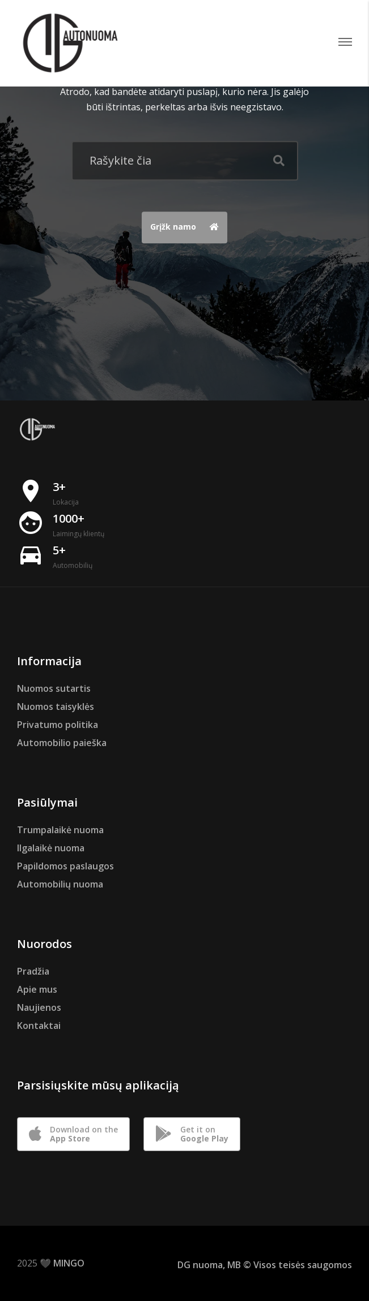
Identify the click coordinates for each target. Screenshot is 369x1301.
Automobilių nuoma (60, 884)
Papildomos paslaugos (65, 866)
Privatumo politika (57, 724)
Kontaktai (39, 1025)
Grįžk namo (187, 228)
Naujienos (39, 1007)
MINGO (68, 1263)
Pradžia (33, 971)
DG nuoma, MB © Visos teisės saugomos (264, 1265)
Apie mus (37, 989)
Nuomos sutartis (54, 688)
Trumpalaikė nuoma (60, 830)
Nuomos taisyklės (55, 706)
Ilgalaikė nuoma (50, 848)
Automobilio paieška (62, 742)
